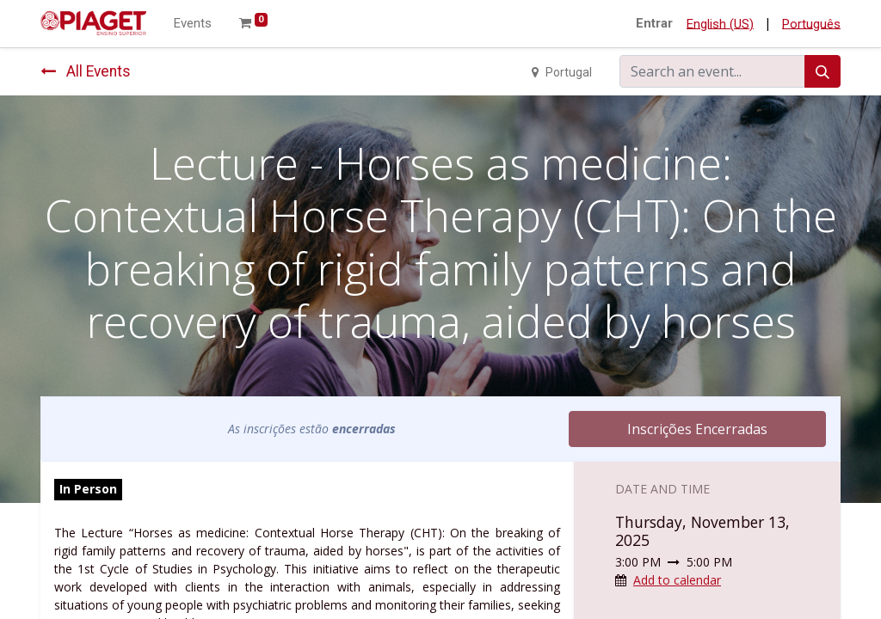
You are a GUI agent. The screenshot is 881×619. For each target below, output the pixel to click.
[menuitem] (193, 23)
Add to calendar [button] (677, 580)
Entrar (654, 23)
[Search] (822, 71)
